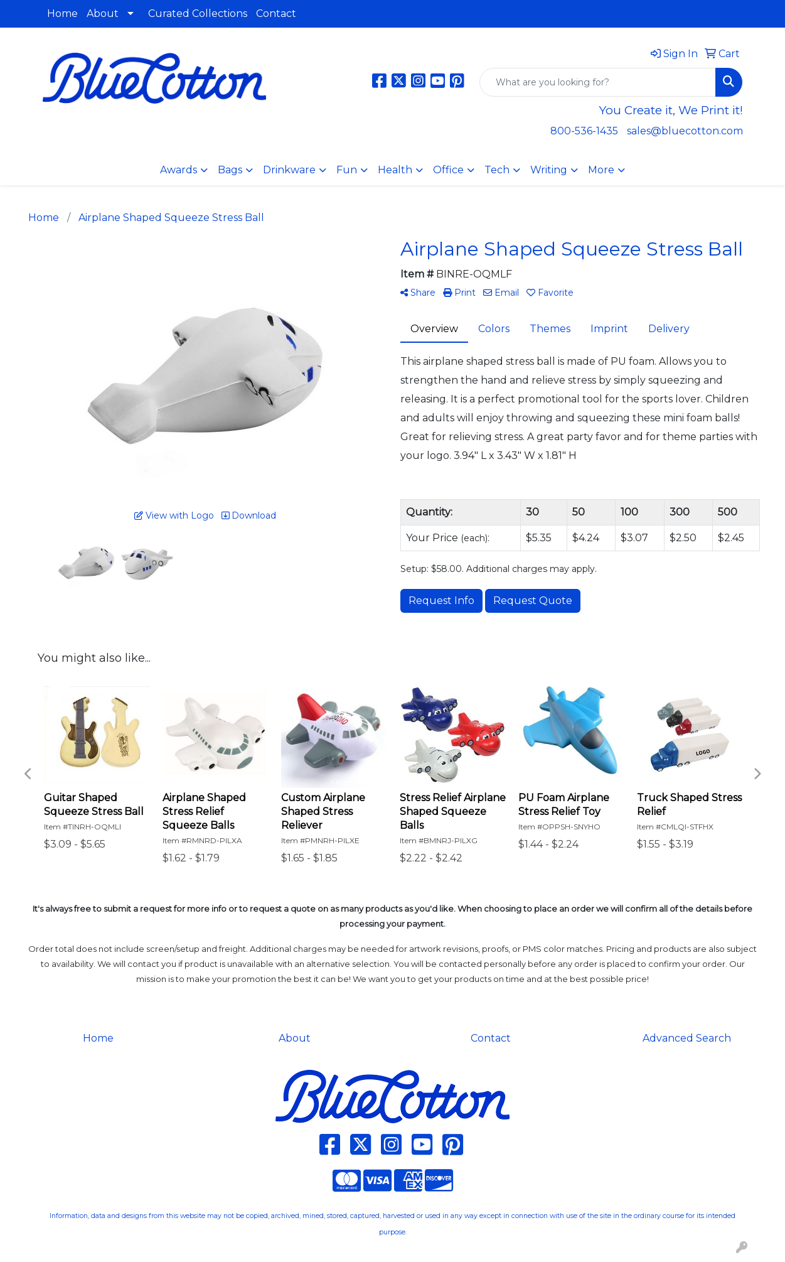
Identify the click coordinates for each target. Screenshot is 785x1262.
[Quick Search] (597, 82)
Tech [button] (497, 170)
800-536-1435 (584, 131)
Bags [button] (230, 170)
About (103, 13)
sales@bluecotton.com (685, 131)
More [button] (601, 170)
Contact (276, 13)
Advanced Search (687, 1038)
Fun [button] (346, 170)
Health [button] (395, 170)
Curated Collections (197, 13)
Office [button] (448, 170)
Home (62, 13)
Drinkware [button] (289, 170)
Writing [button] (548, 170)
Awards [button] (178, 170)
